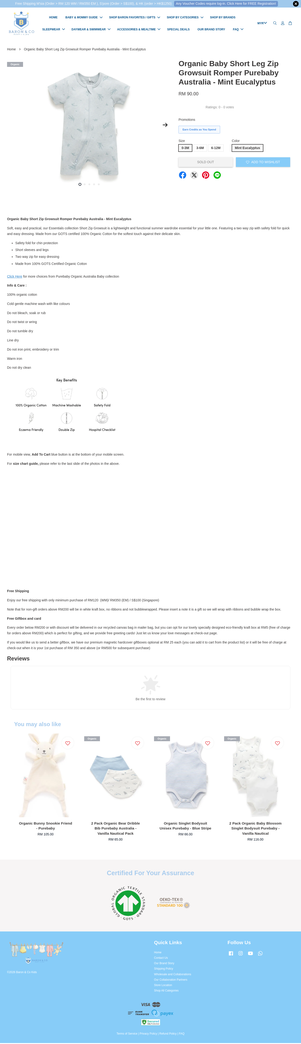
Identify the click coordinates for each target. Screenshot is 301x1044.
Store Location (163, 986)
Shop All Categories (166, 991)
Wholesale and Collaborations (172, 975)
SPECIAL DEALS (178, 30)
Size (181, 142)
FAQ (238, 30)
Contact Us (161, 958)
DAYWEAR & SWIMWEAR (91, 30)
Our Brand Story (164, 964)
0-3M (185, 149)
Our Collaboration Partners (170, 980)
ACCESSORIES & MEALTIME (138, 30)
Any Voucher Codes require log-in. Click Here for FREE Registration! (226, 3)
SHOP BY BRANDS (222, 18)
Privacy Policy (148, 1034)
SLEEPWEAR (53, 30)
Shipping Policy (163, 969)
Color (236, 142)
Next (165, 126)
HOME (53, 18)
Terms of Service (127, 1034)
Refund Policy (168, 1034)
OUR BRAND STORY (211, 30)
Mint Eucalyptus (247, 149)
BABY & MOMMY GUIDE (84, 18)
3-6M (200, 149)
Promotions (186, 120)
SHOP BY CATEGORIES (185, 18)
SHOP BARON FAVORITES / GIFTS (134, 18)
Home (11, 50)
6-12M (216, 149)
